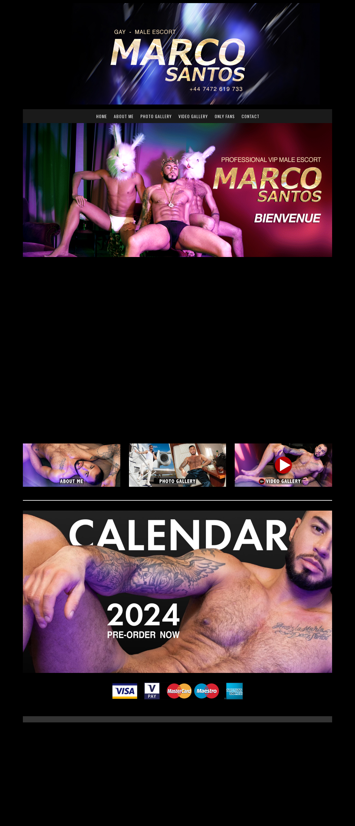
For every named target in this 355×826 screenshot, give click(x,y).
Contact (250, 116)
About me (124, 116)
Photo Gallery (156, 116)
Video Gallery (193, 116)
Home (101, 116)
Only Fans (225, 116)
